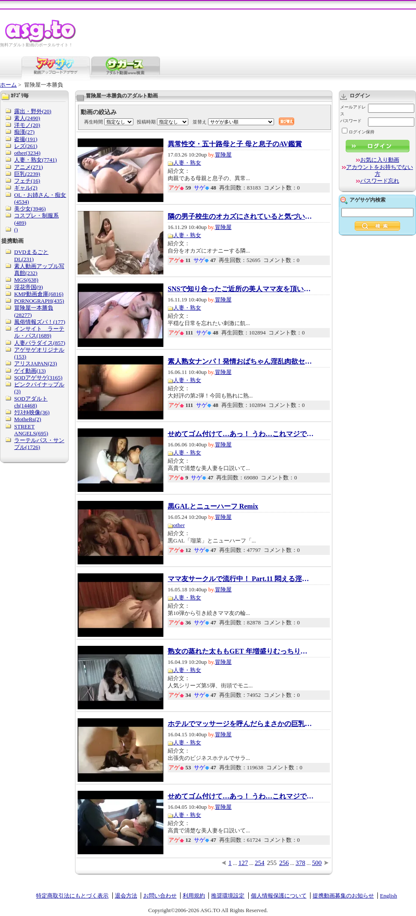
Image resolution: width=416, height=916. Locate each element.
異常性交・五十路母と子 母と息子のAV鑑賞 (235, 144)
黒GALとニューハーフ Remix (213, 506)
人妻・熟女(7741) (35, 160)
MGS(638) (26, 280)
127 (243, 862)
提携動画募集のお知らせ (343, 895)
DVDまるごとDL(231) (31, 255)
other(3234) (27, 153)
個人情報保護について (279, 895)
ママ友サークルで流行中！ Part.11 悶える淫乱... (241, 579)
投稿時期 (146, 121)
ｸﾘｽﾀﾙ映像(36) (32, 412)
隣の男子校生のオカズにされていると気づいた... (241, 216)
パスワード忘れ (379, 181)
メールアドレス (353, 110)
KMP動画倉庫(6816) (38, 294)
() (16, 229)
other (179, 525)
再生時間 (93, 121)
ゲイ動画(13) (30, 371)
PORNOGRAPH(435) (39, 301)
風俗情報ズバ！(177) (39, 322)
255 (272, 862)
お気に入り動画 (379, 160)
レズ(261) (25, 146)
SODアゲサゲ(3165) (38, 377)
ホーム (8, 84)
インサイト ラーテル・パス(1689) (39, 332)
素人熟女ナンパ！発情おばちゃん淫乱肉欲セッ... (241, 361)
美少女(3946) (30, 208)
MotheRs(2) (27, 419)
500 (317, 862)
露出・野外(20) (32, 111)
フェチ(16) (27, 181)
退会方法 (126, 895)
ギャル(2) (25, 187)
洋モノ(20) (27, 125)
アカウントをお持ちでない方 (379, 170)
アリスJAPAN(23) (35, 363)
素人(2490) (27, 118)
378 (300, 862)
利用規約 (194, 895)
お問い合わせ (160, 895)
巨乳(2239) (27, 174)
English (388, 895)
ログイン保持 (358, 132)
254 (260, 862)
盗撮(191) (25, 139)
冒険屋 (223, 154)
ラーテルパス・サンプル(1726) (39, 443)
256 (284, 862)
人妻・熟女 (187, 163)
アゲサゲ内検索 (368, 200)
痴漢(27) (24, 132)
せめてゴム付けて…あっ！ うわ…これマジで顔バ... (241, 434)
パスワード (351, 120)
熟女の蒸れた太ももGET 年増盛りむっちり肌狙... (241, 651)
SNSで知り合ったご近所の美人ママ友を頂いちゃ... (241, 289)
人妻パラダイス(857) (39, 343)
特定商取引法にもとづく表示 (72, 895)
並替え (200, 121)
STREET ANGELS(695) (31, 430)
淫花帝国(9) (28, 287)
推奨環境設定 (227, 895)
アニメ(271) (28, 167)
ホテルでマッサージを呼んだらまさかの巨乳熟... (241, 723)
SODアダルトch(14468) (31, 402)
